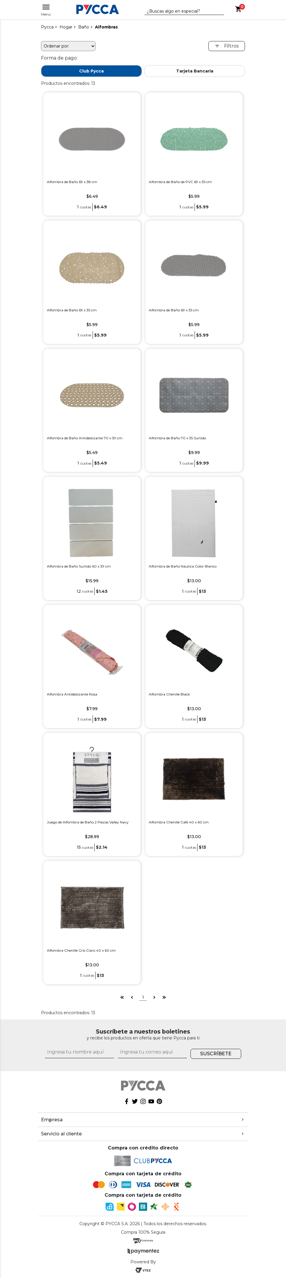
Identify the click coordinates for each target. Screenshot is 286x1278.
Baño (83, 27)
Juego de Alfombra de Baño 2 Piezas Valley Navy (88, 822)
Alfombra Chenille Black (169, 694)
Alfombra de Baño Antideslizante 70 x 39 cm (84, 438)
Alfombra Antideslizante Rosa (72, 694)
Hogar (65, 27)
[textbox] (179, 11)
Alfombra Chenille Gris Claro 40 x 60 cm (81, 950)
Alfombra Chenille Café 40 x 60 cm (179, 822)
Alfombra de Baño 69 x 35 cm (72, 310)
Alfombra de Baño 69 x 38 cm (72, 182)
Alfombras (106, 27)
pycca (47, 27)
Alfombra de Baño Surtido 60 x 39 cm (79, 566)
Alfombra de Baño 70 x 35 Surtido (177, 438)
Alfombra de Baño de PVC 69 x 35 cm (180, 182)
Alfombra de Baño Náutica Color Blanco (183, 566)
